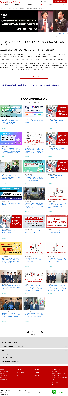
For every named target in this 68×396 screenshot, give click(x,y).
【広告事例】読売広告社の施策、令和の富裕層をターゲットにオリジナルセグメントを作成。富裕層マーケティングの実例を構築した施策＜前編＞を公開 (57, 288)
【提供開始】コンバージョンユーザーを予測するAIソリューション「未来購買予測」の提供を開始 (34, 260)
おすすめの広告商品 (5, 371)
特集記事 (37, 375)
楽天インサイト (12, 390)
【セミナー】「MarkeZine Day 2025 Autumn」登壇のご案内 (33, 231)
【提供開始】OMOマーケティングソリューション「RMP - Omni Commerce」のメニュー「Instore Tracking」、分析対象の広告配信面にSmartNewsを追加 (34, 288)
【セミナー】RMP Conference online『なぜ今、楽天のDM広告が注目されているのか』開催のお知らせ (11, 122)
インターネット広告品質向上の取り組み (60, 377)
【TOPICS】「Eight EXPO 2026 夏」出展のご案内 (34, 121)
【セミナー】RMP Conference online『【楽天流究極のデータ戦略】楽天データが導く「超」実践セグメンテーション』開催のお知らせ (11, 260)
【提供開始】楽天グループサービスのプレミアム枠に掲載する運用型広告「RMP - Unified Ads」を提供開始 (57, 260)
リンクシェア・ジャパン (21, 390)
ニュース (19, 375)
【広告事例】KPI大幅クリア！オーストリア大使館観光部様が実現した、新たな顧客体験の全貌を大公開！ (11, 177)
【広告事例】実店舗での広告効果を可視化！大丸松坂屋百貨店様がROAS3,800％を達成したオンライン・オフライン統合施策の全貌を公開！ (34, 205)
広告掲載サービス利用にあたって (58, 373)
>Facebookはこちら (5, 87)
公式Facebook (55, 385)
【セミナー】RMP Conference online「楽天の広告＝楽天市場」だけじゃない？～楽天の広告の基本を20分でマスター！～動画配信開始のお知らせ (34, 178)
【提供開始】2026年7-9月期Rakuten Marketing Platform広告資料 (56, 121)
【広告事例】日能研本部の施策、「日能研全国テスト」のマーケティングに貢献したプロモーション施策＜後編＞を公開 (11, 315)
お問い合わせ (55, 382)
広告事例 (19, 369)
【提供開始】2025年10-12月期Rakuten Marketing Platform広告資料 (10, 231)
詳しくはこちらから (32, 76)
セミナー (37, 369)
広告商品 (2, 369)
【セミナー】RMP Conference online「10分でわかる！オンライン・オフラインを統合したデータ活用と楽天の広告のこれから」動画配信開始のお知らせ (11, 150)
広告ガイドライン (55, 375)
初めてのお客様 (3, 377)
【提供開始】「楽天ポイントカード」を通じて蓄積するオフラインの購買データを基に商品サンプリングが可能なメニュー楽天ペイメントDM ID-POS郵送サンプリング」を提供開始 (34, 151)
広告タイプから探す (4, 375)
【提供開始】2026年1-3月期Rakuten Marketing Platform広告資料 (56, 176)
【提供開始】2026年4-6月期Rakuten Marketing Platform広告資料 (56, 149)
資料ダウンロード (43, 1)
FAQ (53, 379)
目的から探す (2, 373)
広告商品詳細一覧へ (4, 379)
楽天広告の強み (20, 372)
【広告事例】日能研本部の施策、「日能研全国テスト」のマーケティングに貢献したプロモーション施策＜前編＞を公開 (34, 315)
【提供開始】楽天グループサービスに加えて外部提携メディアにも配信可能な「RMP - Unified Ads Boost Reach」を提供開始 (57, 205)
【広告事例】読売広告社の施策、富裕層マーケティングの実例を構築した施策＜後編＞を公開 (11, 287)
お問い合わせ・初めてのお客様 (60, 1)
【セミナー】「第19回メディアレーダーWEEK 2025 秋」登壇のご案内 (57, 231)
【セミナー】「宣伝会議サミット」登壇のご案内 (11, 204)
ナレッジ (37, 372)
